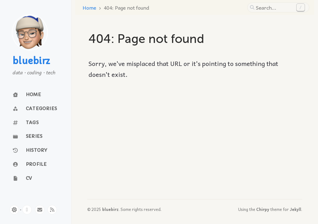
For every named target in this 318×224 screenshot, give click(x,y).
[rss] (52, 209)
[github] (27, 209)
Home (89, 7)
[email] (39, 209)
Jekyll (295, 209)
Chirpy (262, 209)
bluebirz (31, 61)
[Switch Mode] (14, 209)
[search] (274, 7)
